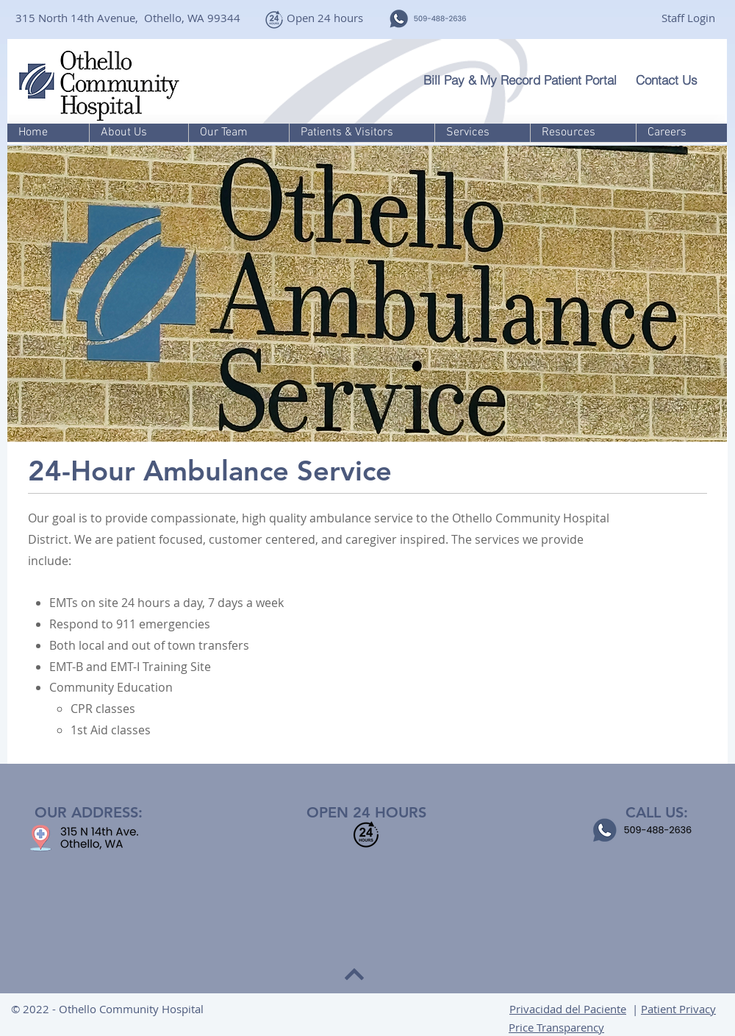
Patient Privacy (678, 1008)
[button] (138, 133)
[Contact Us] (674, 79)
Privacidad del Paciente (567, 1008)
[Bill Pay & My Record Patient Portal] (523, 79)
